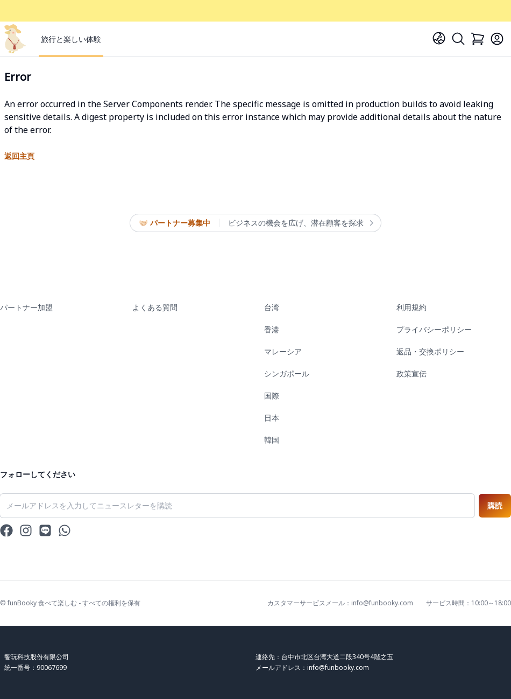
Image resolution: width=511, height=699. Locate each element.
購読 (494, 505)
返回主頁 (19, 156)
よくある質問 (155, 307)
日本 (271, 418)
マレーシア (283, 351)
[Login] (497, 38)
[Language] (439, 38)
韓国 (271, 440)
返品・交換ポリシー (430, 351)
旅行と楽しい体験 (71, 39)
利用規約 (411, 307)
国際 (271, 395)
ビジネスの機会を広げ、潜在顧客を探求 (300, 222)
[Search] (458, 38)
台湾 (271, 307)
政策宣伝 (411, 373)
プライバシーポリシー (434, 329)
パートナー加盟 (26, 307)
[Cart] (477, 38)
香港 (271, 329)
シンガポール (286, 373)
